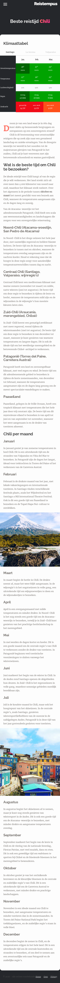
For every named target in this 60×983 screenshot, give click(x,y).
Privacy (54, 977)
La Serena (30, 52)
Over (46, 977)
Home (38, 977)
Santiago (10, 52)
